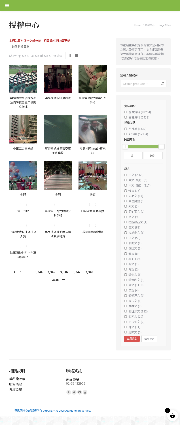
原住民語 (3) (134, 201)
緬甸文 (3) (133, 274)
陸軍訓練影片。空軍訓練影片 (23, 254)
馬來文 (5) (133, 332)
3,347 (76, 272)
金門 (23, 194)
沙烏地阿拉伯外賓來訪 (93, 150)
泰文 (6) (131, 253)
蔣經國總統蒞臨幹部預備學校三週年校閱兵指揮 (23, 102)
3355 (55, 279)
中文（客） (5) (135, 180)
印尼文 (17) (133, 196)
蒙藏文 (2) (133, 306)
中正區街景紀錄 (23, 148)
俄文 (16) (132, 190)
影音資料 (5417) (136, 117)
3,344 (38, 272)
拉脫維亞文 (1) (135, 222)
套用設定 (132, 338)
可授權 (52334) (136, 134)
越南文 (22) (133, 316)
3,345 (51, 272)
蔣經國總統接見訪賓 (58, 98)
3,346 (64, 272)
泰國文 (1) (133, 248)
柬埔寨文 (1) (134, 232)
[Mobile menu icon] (7, 5)
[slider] (125, 146)
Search (162, 83)
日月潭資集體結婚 (92, 211)
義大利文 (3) (134, 280)
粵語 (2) (131, 269)
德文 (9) (131, 217)
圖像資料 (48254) (137, 112)
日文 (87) (132, 227)
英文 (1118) (134, 285)
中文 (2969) (134, 175)
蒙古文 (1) (133, 301)
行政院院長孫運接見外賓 (23, 234)
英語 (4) (131, 290)
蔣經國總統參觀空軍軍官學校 (58, 150)
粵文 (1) (131, 264)
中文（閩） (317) (137, 185)
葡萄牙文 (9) (134, 295)
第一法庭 (23, 211)
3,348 (89, 272)
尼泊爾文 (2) (134, 211)
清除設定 (149, 339)
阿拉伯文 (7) (134, 322)
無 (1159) (132, 259)
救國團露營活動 (92, 232)
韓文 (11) (132, 327)
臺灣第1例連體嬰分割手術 (93, 100)
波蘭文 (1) (133, 243)
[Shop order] (20, 46)
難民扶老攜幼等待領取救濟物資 (58, 234)
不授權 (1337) (135, 128)
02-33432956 (75, 383)
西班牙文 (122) (136, 311)
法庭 (93, 194)
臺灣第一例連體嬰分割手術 (58, 213)
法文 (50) (132, 238)
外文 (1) (131, 206)
